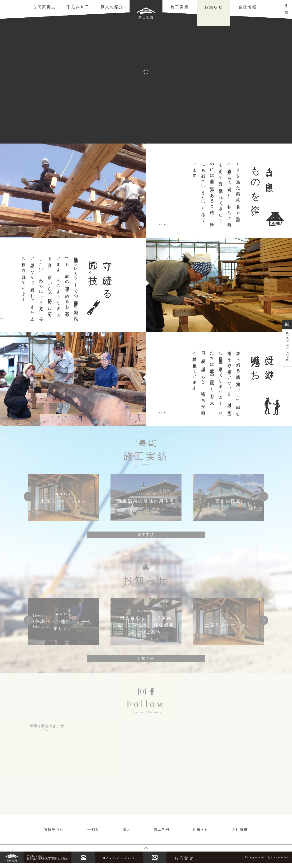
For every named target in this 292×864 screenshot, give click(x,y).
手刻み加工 (78, 7)
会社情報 (247, 7)
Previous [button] (28, 496)
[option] (63, 497)
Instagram (138, 712)
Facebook (154, 712)
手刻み (93, 829)
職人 (126, 829)
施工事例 (162, 829)
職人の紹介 (112, 7)
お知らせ (214, 7)
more (162, 224)
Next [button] (263, 496)
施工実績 (180, 7)
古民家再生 (44, 7)
